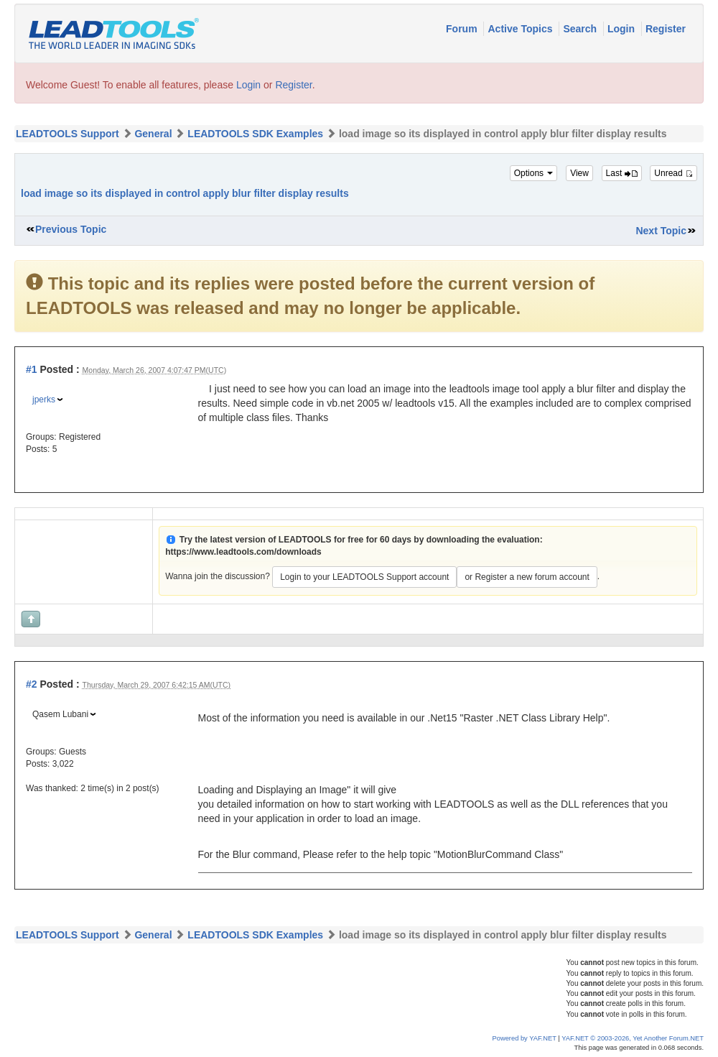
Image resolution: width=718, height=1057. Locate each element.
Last (622, 173)
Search (581, 28)
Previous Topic (70, 229)
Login (622, 28)
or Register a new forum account (527, 577)
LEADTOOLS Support (67, 133)
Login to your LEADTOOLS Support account (364, 577)
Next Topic (660, 230)
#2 (31, 684)
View (579, 173)
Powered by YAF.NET (524, 1038)
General (153, 133)
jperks (43, 399)
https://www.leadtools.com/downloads (243, 552)
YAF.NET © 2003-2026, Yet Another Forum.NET (632, 1038)
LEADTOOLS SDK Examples (255, 133)
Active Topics (521, 28)
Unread (673, 173)
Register (665, 28)
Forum (463, 28)
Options (534, 173)
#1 (31, 369)
